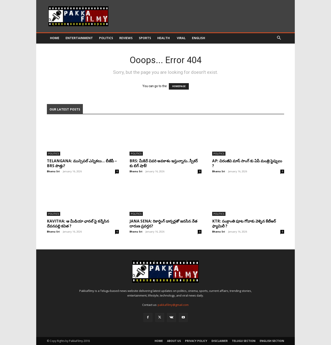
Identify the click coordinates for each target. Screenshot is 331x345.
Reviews (126, 38)
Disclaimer (219, 341)
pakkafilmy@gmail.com (173, 305)
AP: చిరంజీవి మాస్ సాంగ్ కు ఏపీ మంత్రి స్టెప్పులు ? (247, 163)
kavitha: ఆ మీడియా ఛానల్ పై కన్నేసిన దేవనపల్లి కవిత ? (78, 224)
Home (54, 38)
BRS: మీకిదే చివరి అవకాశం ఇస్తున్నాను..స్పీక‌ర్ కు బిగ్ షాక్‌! (164, 163)
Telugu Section (243, 341)
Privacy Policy (196, 341)
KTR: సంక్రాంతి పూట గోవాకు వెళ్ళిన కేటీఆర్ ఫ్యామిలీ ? (244, 224)
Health (164, 38)
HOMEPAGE (178, 86)
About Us (174, 341)
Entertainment (79, 38)
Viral (181, 38)
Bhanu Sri (53, 171)
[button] (278, 38)
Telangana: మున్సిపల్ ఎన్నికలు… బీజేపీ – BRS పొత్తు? (82, 163)
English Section (272, 341)
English (198, 38)
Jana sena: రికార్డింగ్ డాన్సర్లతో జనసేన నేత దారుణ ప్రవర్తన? (163, 224)
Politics (106, 38)
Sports (145, 38)
